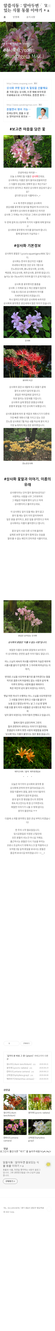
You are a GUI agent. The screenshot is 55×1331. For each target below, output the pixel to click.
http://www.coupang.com (19, 83)
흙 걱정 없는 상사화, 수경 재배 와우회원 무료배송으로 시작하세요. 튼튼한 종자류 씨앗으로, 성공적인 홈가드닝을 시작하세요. (26, 93)
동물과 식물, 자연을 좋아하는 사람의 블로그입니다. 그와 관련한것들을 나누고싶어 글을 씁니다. (21, 1227)
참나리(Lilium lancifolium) (19, 1119)
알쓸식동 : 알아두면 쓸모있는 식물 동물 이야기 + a (26, 6)
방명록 (16, 17)
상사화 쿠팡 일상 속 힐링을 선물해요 (27, 88)
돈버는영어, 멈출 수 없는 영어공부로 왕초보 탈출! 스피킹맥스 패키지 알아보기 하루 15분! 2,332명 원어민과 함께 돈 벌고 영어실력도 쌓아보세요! (18, 114)
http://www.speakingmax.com (22, 105)
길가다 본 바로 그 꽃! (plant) (20, 1110)
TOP (49, 1264)
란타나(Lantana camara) (18, 1126)
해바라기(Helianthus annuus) (20, 1133)
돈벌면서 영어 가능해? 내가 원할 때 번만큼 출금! (19, 109)
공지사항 (30, 17)
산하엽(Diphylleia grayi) (18, 1130)
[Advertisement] (27, 412)
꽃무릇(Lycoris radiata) (17, 1122)
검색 (42, 6)
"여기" (22, 1206)
